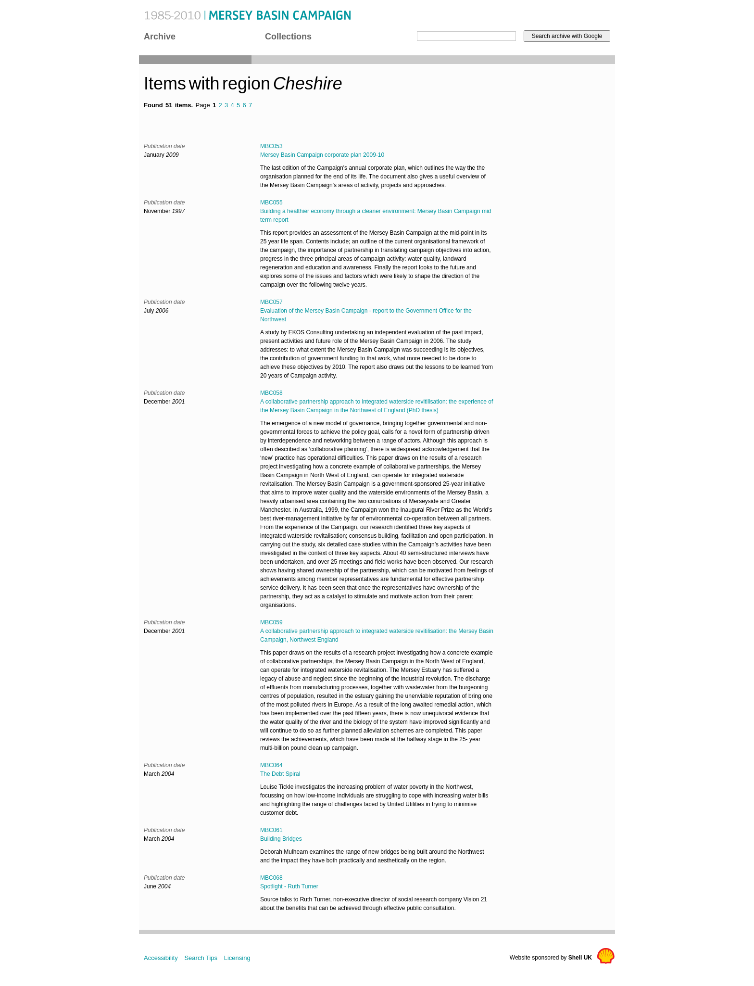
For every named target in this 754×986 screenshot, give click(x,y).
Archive (160, 36)
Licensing (237, 957)
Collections (288, 36)
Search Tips (200, 957)
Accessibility (161, 957)
